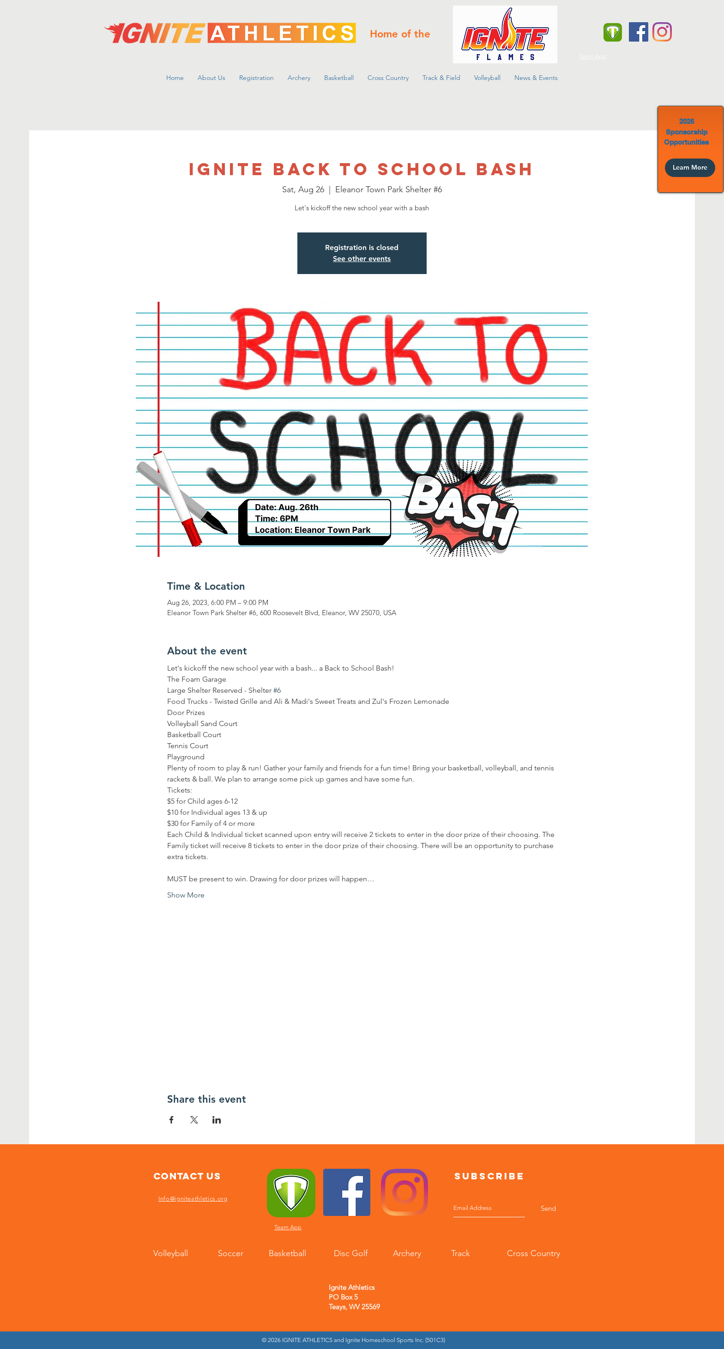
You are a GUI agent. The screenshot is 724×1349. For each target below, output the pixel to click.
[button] (211, 77)
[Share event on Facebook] (171, 1119)
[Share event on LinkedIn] (216, 1119)
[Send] (548, 1208)
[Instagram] (662, 32)
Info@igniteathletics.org (193, 1198)
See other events (362, 258)
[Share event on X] (194, 1119)
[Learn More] (690, 168)
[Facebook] (638, 32)
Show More (186, 895)
